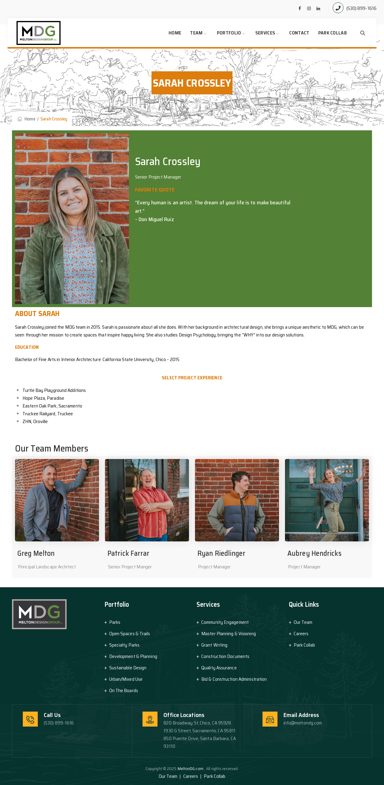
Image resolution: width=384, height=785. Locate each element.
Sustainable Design (128, 667)
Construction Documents (225, 656)
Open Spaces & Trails (129, 633)
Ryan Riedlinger (221, 553)
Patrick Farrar (128, 553)
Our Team (303, 622)
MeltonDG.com (191, 768)
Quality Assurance (219, 667)
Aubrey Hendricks (314, 553)
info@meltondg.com (303, 723)
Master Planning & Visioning (228, 633)
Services (265, 33)
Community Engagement (225, 622)
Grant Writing (214, 645)
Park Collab (332, 33)
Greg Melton (36, 553)
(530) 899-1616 (361, 8)
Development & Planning (133, 656)
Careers (301, 633)
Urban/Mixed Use (126, 679)
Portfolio (229, 33)
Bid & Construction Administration (234, 679)
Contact (299, 33)
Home (175, 33)
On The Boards (123, 690)
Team (196, 33)
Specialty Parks (124, 645)
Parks (115, 622)
